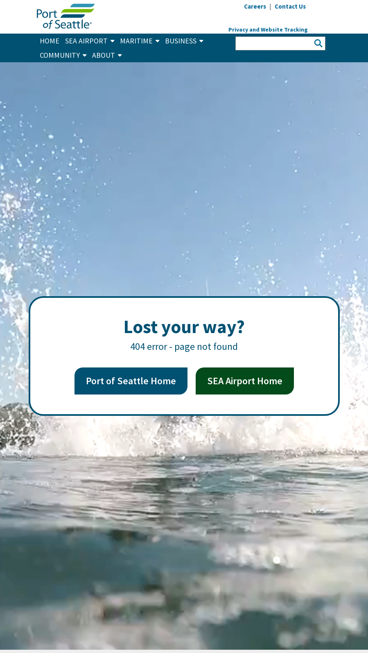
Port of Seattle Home (131, 380)
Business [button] (184, 40)
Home (49, 40)
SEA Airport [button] (89, 40)
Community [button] (63, 55)
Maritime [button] (139, 40)
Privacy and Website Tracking (268, 29)
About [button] (107, 55)
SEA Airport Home (244, 380)
